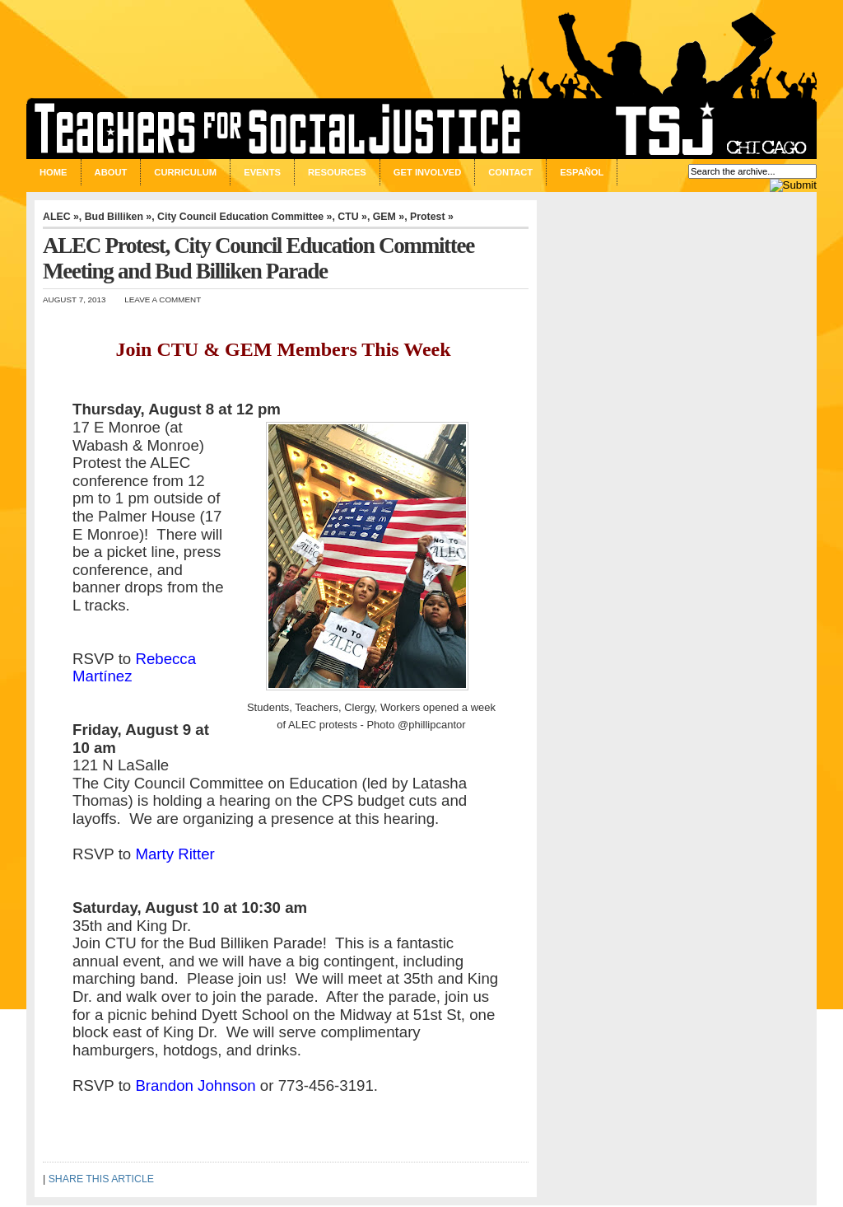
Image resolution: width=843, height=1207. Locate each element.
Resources (337, 172)
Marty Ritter (174, 854)
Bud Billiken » (118, 216)
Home (54, 172)
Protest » (432, 216)
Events (262, 172)
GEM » (388, 216)
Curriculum (185, 172)
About (111, 172)
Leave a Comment (162, 299)
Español (581, 172)
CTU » (352, 216)
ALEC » (61, 216)
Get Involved (427, 172)
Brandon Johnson (195, 1085)
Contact (510, 172)
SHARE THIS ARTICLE (101, 1179)
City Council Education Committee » (244, 216)
